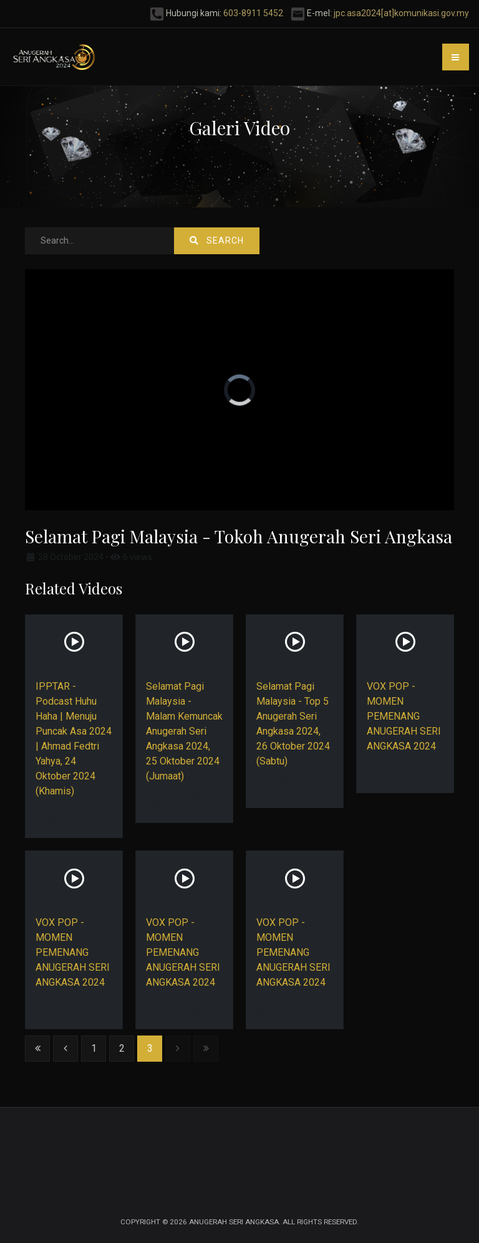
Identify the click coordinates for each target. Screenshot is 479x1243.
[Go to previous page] (65, 1049)
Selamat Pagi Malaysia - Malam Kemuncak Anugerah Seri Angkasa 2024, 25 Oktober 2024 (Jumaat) (184, 731)
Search (217, 240)
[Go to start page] (37, 1049)
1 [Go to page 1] (94, 1048)
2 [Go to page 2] (122, 1048)
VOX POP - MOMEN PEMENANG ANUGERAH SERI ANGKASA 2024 (404, 716)
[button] (455, 57)
